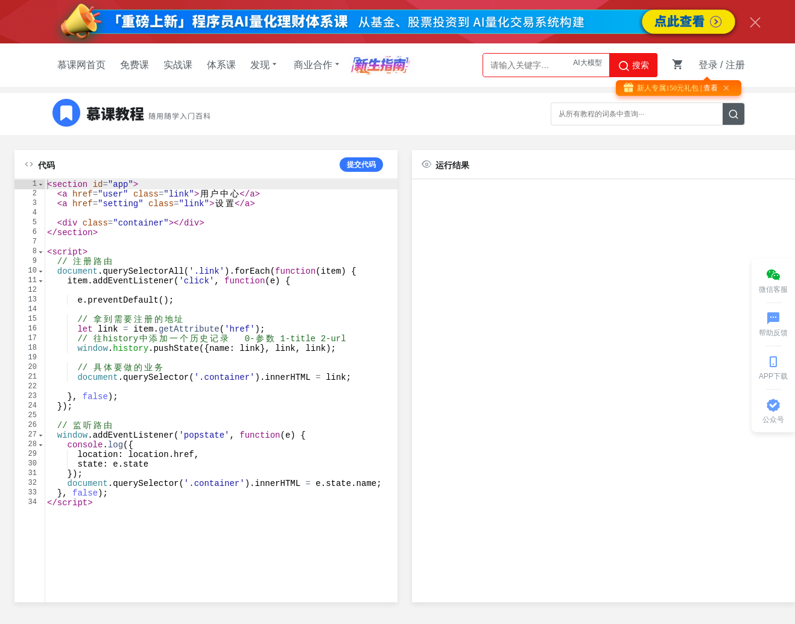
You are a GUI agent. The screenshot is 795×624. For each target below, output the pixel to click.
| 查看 (708, 88)
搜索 (633, 66)
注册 (735, 65)
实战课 (177, 65)
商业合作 (318, 64)
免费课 (134, 65)
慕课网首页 (81, 65)
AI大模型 (587, 65)
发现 (264, 64)
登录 (708, 65)
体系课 (221, 65)
